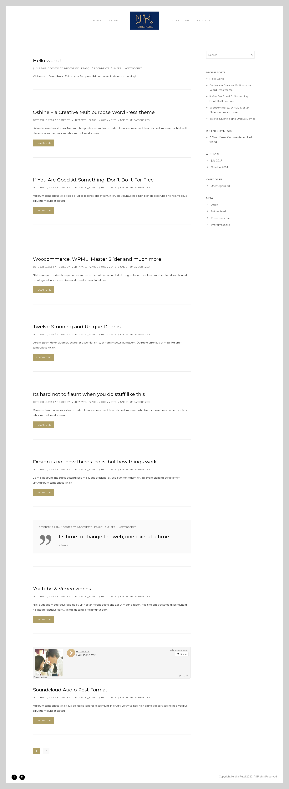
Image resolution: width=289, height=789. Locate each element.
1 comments (101, 68)
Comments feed (221, 218)
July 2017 (216, 160)
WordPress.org (220, 225)
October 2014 (219, 167)
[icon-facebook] (15, 777)
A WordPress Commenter (226, 137)
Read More (43, 142)
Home (97, 20)
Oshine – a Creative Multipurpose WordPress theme (94, 112)
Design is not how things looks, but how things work (95, 462)
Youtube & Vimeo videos (62, 589)
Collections (180, 20)
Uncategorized (132, 68)
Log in (215, 204)
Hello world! (47, 60)
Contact (203, 20)
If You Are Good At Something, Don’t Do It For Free (93, 180)
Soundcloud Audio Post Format (70, 690)
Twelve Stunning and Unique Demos (77, 326)
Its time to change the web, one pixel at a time (114, 536)
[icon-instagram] (22, 777)
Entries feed (218, 211)
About (114, 20)
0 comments (108, 120)
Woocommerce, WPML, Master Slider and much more (97, 259)
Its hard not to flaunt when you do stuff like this (89, 394)
